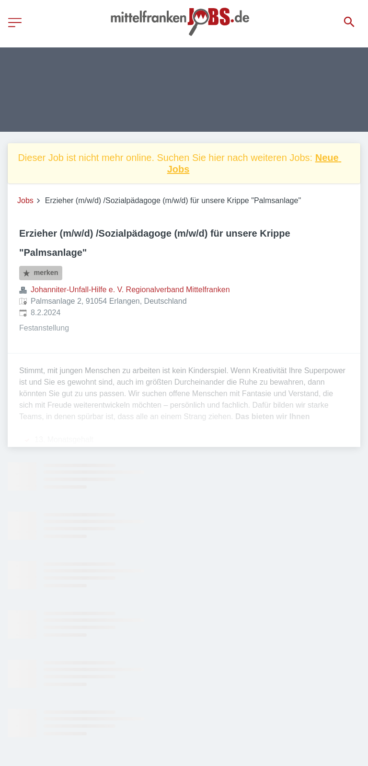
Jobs (25, 200)
